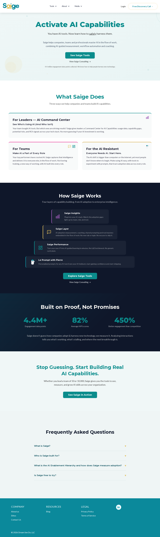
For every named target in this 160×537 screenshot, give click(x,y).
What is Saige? (42, 446)
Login (123, 6)
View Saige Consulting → (80, 61)
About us (15, 512)
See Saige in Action (80, 394)
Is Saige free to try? (45, 475)
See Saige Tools (80, 55)
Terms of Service (88, 516)
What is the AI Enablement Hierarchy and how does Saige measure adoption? (78, 465)
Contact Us (16, 520)
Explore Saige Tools (80, 276)
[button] (53, 6)
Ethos (13, 516)
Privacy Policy (87, 512)
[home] (16, 6)
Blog (48, 512)
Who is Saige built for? (46, 455)
